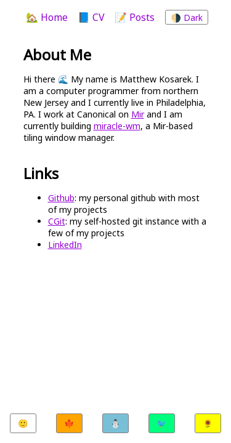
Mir (137, 114)
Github (61, 198)
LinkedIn (65, 244)
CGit (56, 221)
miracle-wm (117, 126)
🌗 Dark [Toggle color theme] (187, 17)
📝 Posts (135, 17)
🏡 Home (47, 17)
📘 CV (91, 17)
